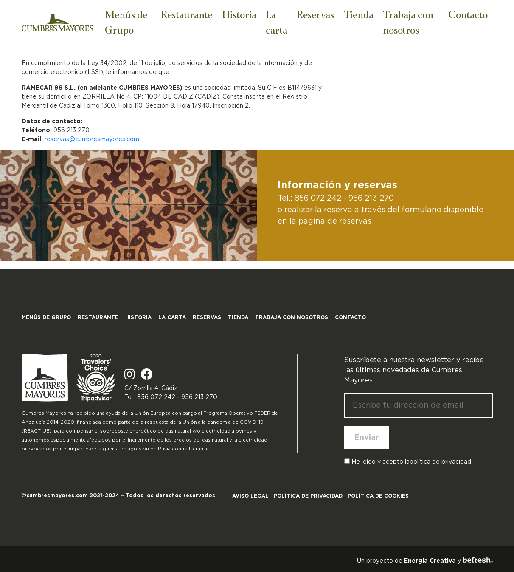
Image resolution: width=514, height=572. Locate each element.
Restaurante (186, 14)
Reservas (315, 14)
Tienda (359, 14)
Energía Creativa (430, 560)
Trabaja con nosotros (408, 22)
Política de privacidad (308, 495)
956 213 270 (371, 198)
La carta (276, 22)
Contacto (468, 14)
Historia (239, 14)
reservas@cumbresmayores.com (92, 139)
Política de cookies (378, 495)
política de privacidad (440, 461)
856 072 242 (318, 198)
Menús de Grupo (126, 22)
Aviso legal (250, 495)
